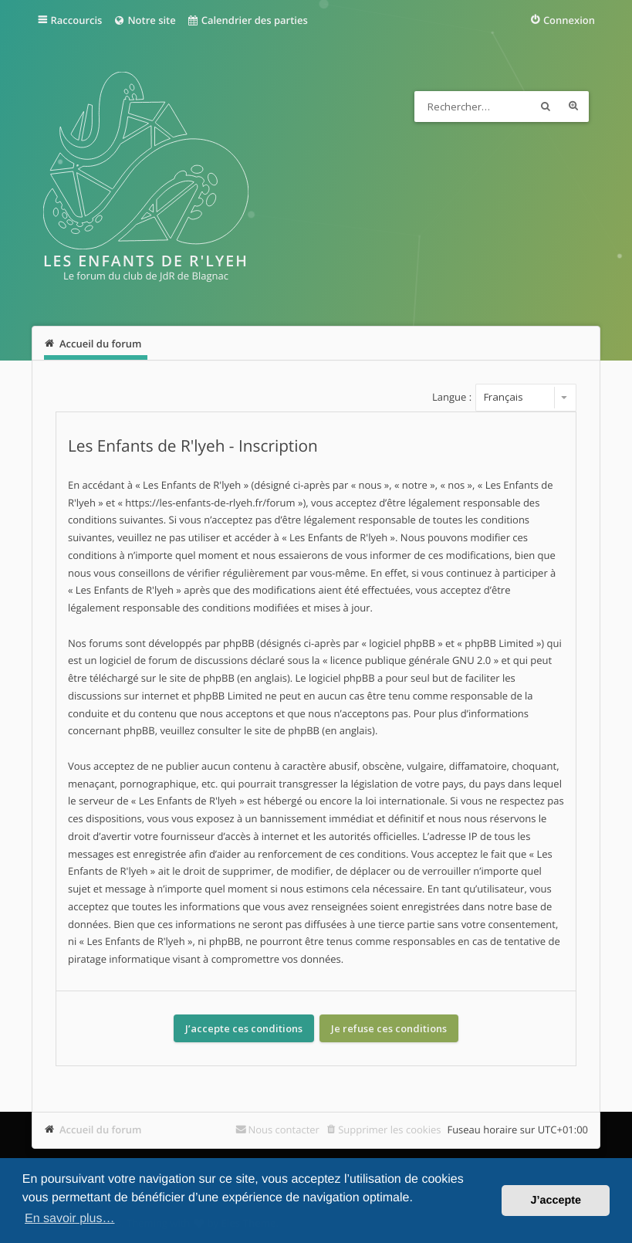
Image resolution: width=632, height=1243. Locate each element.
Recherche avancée (573, 106)
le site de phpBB (197, 678)
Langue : (451, 397)
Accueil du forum (100, 1129)
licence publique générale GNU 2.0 (411, 660)
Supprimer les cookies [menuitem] (389, 1129)
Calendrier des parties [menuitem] (247, 20)
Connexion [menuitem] (569, 20)
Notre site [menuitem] (144, 20)
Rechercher (545, 106)
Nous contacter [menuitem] (283, 1129)
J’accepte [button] (555, 1200)
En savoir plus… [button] (70, 1218)
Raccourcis (76, 20)
